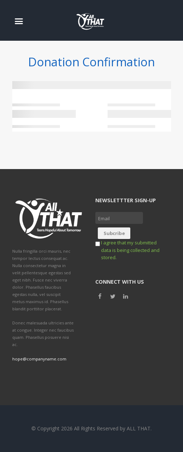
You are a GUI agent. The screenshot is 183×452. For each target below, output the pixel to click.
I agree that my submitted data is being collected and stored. (130, 250)
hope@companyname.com (39, 359)
